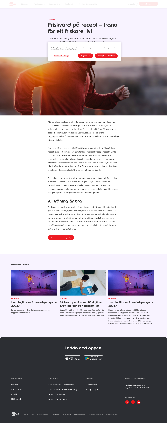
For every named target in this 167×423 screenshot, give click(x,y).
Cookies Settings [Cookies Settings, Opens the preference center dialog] (61, 56)
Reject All (85, 56)
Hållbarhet (16, 399)
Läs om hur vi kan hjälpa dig (61, 238)
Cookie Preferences (112, 414)
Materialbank (56, 414)
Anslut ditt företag (56, 394)
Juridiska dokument (43, 414)
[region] (84, 51)
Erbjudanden (67, 414)
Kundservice (91, 384)
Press (32, 414)
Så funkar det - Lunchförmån (61, 384)
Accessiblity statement (96, 414)
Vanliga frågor (92, 389)
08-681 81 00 (141, 385)
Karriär (14, 394)
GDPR (26, 414)
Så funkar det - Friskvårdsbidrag (62, 389)
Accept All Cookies (106, 56)
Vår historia (16, 389)
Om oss (14, 384)
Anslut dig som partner (58, 399)
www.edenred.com (80, 414)
